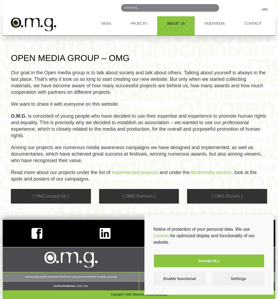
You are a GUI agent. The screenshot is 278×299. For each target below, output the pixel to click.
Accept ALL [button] (209, 261)
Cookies (161, 235)
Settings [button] (238, 279)
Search (211, 8)
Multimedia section (211, 172)
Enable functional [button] (179, 279)
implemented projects (135, 172)
